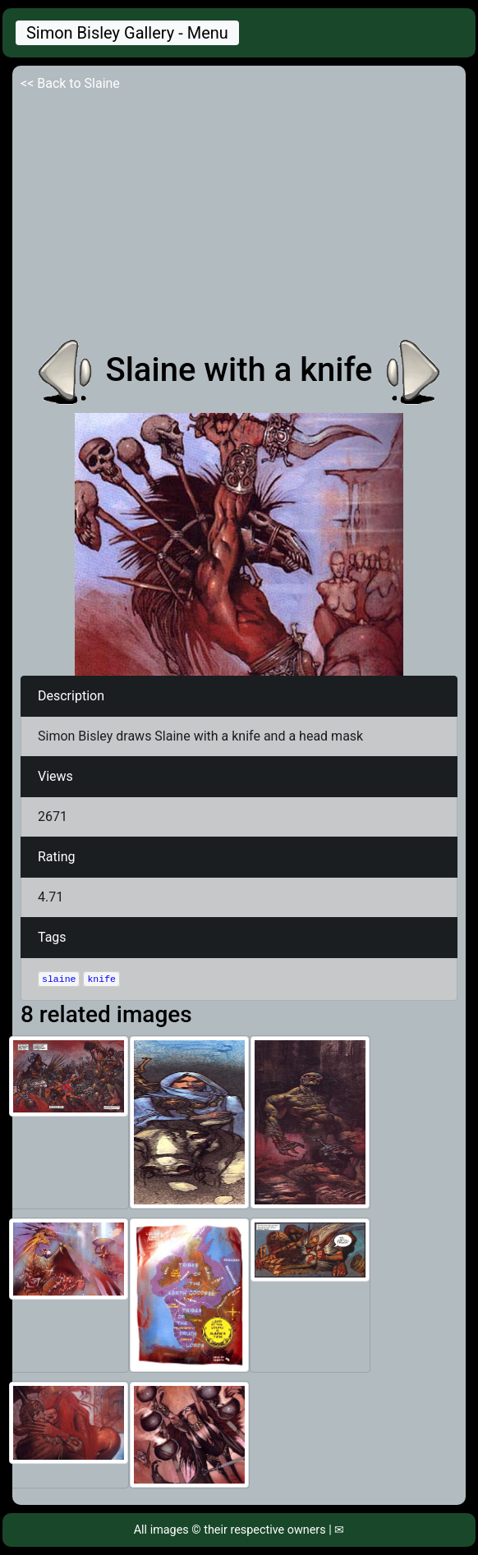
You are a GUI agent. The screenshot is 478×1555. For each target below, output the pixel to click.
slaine (59, 979)
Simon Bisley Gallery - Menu (127, 33)
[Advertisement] (239, 217)
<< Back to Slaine (70, 83)
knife (101, 979)
